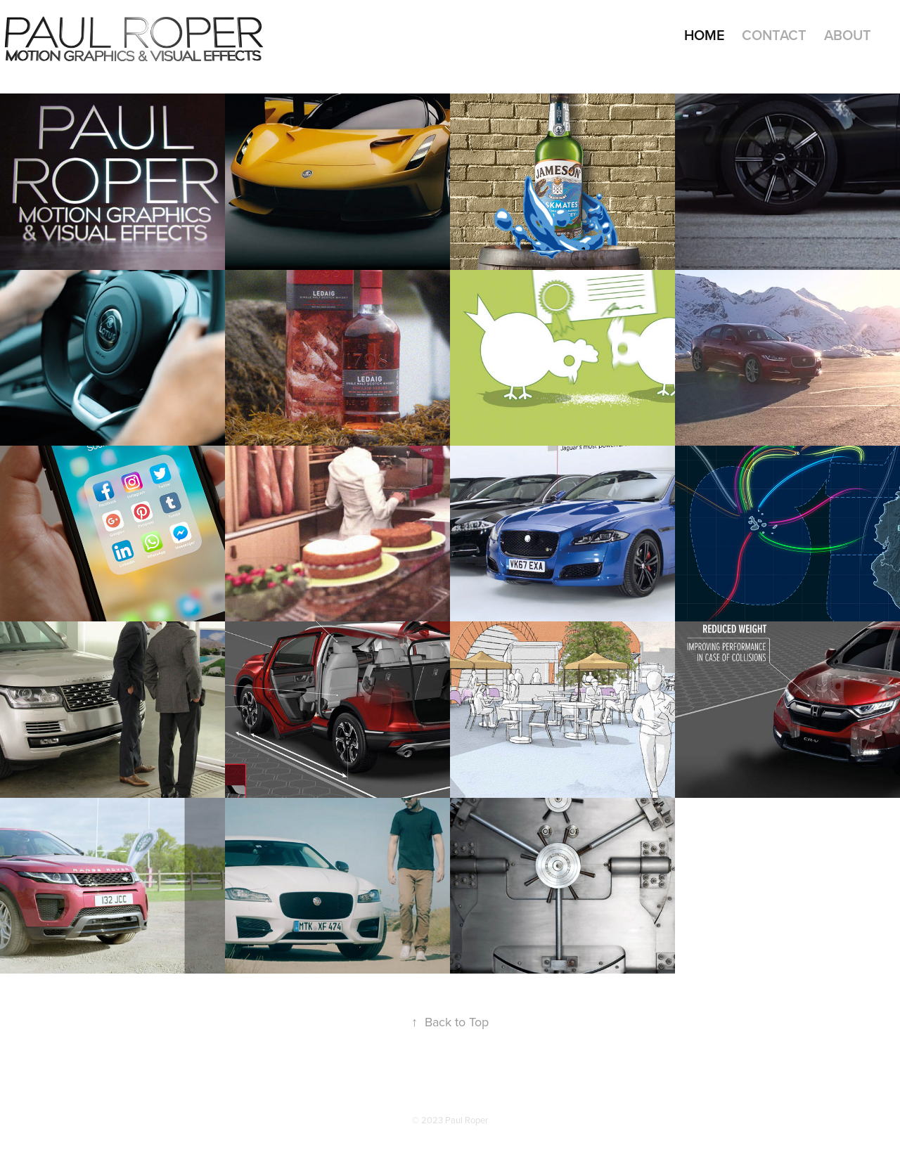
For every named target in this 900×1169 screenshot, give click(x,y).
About (847, 35)
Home (704, 35)
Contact (774, 35)
